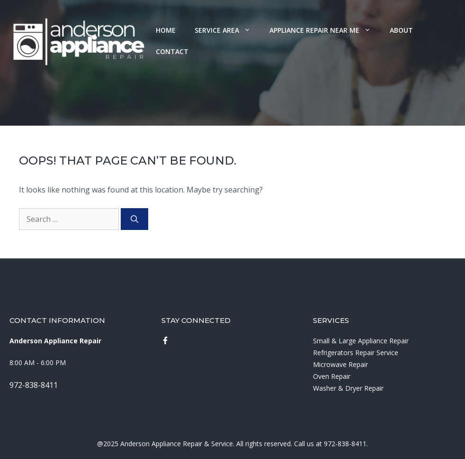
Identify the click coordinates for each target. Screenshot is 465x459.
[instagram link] (165, 340)
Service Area (227, 30)
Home (166, 30)
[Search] (134, 219)
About (401, 30)
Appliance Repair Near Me (324, 30)
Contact (172, 51)
